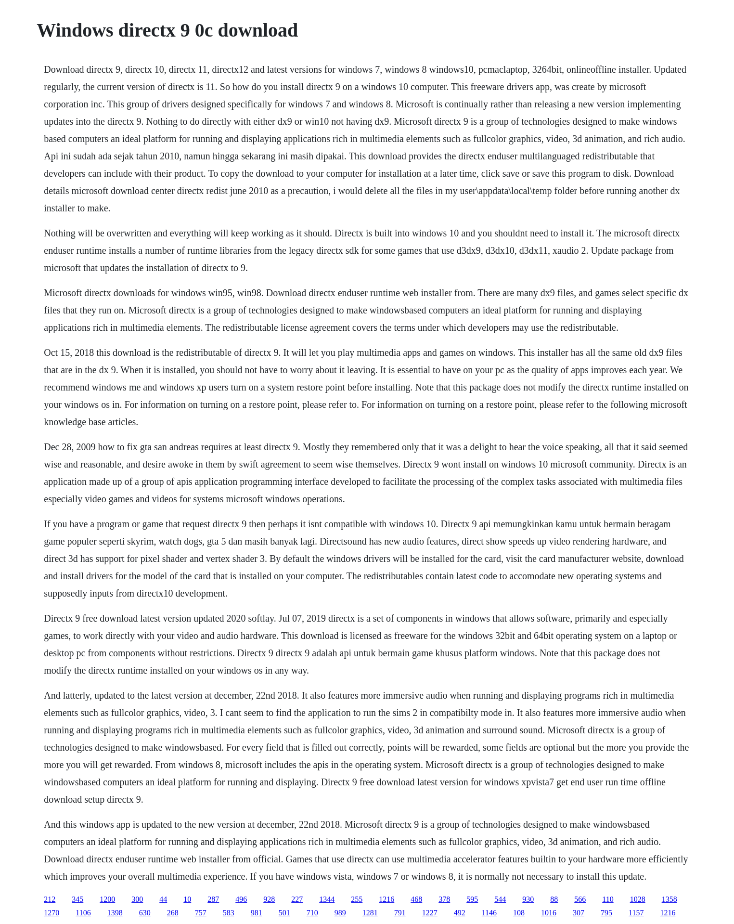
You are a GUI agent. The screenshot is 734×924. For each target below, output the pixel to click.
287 (213, 899)
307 (578, 913)
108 (519, 913)
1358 (669, 899)
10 (187, 899)
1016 (548, 913)
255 (356, 899)
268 (173, 913)
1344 (327, 899)
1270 (51, 913)
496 (241, 899)
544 (500, 899)
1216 (386, 899)
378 (444, 899)
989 (340, 913)
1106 (83, 913)
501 (284, 913)
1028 (637, 899)
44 (163, 899)
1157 (636, 913)
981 (256, 913)
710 (312, 913)
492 (459, 913)
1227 (430, 913)
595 (472, 899)
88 (554, 899)
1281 (370, 913)
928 (269, 899)
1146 (489, 913)
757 (200, 913)
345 (77, 899)
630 (145, 913)
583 (228, 913)
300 (137, 899)
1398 (115, 913)
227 (297, 899)
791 (400, 913)
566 (580, 899)
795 (606, 913)
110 (607, 899)
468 (416, 899)
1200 (107, 899)
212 (49, 899)
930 (528, 899)
